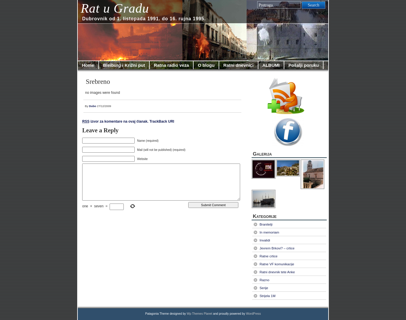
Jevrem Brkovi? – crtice (277, 248)
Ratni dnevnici (238, 65)
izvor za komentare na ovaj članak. (115, 121)
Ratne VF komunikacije (277, 264)
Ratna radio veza (171, 65)
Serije (264, 288)
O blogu (206, 65)
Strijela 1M (267, 296)
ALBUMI (271, 65)
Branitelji (266, 224)
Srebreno (98, 81)
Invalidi (265, 240)
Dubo (92, 106)
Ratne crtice (269, 256)
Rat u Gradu (115, 8)
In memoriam (269, 232)
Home (88, 65)
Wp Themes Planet (199, 313)
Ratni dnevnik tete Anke (277, 272)
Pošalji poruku (303, 65)
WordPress (253, 313)
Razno (264, 280)
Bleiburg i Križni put (124, 65)
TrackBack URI (161, 121)
